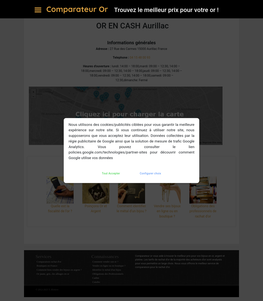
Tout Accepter (111, 173)
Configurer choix (150, 173)
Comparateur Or (78, 9)
